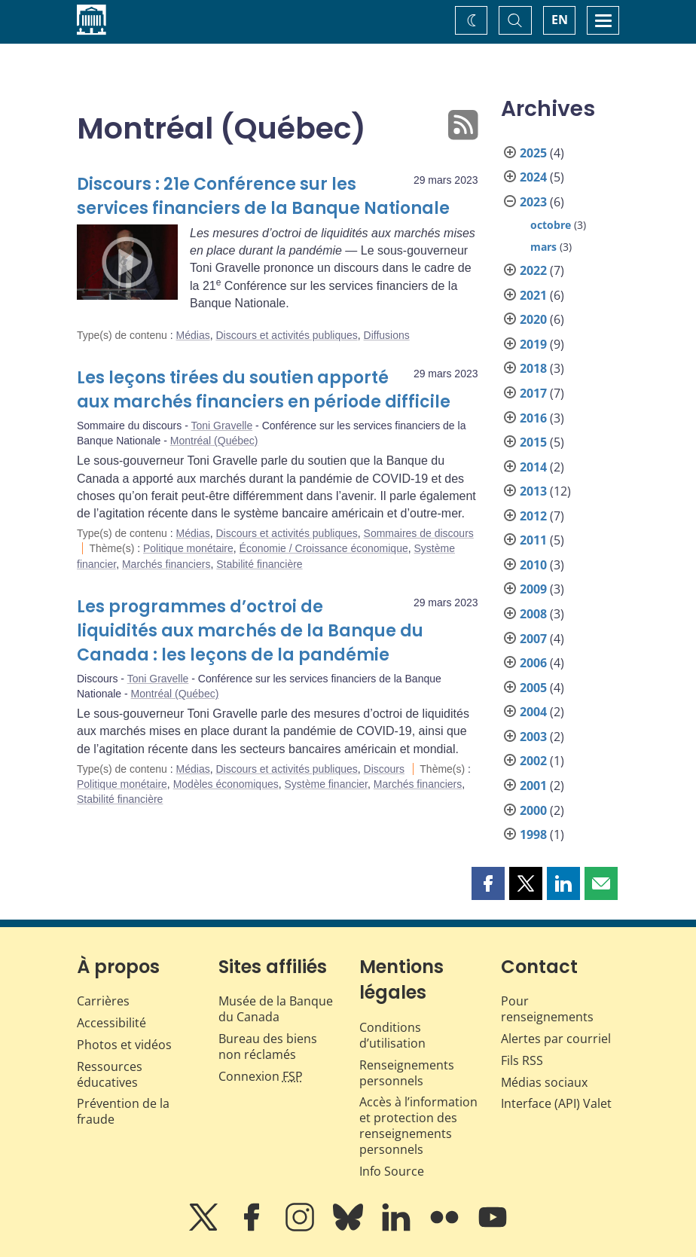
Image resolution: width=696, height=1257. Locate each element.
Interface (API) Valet (556, 1103)
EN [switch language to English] (559, 19)
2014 (533, 467)
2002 (533, 760)
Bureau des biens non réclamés (267, 1046)
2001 (533, 785)
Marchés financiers (166, 564)
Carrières (103, 1001)
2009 (533, 589)
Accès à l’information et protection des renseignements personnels (418, 1125)
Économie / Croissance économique (324, 548)
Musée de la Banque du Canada (275, 1009)
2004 (533, 711)
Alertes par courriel (556, 1038)
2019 (533, 344)
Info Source (391, 1171)
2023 (533, 202)
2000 (533, 810)
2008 (533, 614)
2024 (533, 177)
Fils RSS (522, 1060)
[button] (488, 883)
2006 (533, 662)
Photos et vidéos (124, 1044)
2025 (533, 153)
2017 (533, 393)
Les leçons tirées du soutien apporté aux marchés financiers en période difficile (263, 389)
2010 (533, 565)
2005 (533, 687)
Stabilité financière (259, 564)
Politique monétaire (188, 548)
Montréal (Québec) (214, 441)
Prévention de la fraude (123, 1111)
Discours (384, 769)
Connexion (260, 1076)
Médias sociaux (544, 1082)
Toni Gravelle (221, 426)
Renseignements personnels (406, 1073)
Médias (193, 335)
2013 (533, 491)
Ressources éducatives (109, 1074)
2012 (533, 516)
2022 (533, 270)
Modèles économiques (226, 784)
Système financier (326, 784)
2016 (533, 418)
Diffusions (387, 335)
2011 (533, 540)
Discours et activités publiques (286, 335)
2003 (533, 736)
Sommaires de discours (419, 533)
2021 (533, 295)
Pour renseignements (547, 1009)
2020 (533, 319)
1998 (533, 834)
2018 (533, 368)
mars (543, 247)
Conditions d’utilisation (392, 1035)
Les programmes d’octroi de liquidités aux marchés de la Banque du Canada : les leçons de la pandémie (250, 631)
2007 (533, 638)
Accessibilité (111, 1022)
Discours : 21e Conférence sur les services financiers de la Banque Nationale (263, 196)
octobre (550, 225)
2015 (533, 442)
